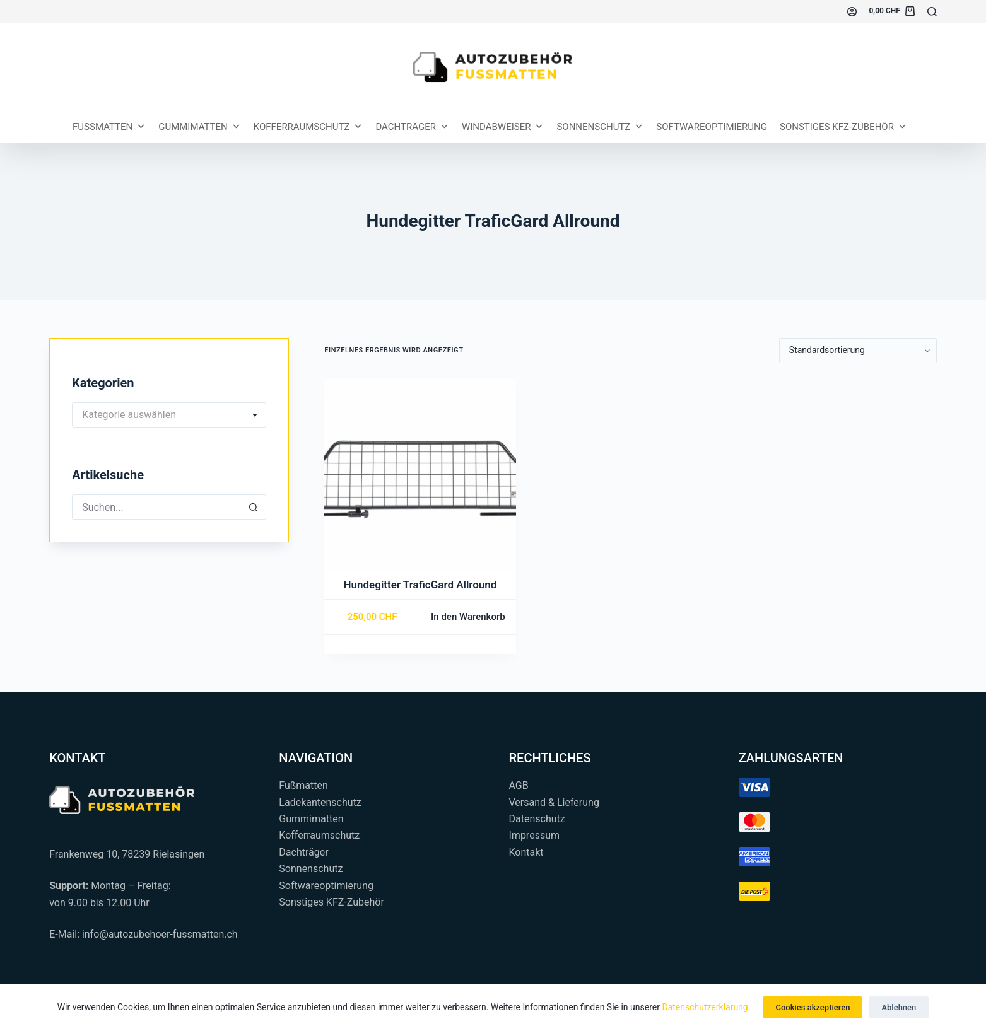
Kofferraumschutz (308, 127)
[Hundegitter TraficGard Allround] (420, 475)
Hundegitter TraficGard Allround (420, 584)
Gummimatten (199, 127)
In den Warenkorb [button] (468, 616)
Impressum (534, 835)
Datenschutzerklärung (705, 1007)
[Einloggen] (852, 11)
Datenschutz (537, 819)
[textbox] (169, 415)
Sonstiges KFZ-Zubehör (843, 127)
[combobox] (169, 415)
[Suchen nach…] (156, 507)
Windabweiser (503, 127)
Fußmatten (303, 785)
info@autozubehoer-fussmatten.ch (160, 934)
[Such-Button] (253, 507)
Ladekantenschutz (320, 802)
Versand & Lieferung (554, 802)
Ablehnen (898, 1007)
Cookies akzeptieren (812, 1007)
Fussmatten (109, 127)
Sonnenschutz (599, 127)
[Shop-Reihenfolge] (858, 350)
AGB (519, 785)
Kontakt (526, 852)
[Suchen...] (932, 11)
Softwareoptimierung (711, 126)
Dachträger (412, 127)
